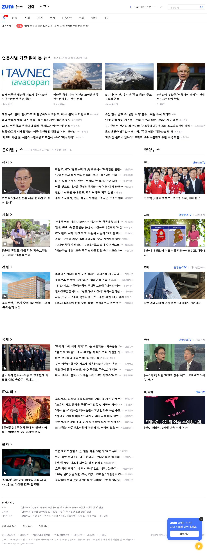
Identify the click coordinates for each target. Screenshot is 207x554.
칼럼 (94, 18)
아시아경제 (7, 104)
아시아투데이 (111, 104)
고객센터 (91, 534)
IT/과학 (67, 18)
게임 (106, 18)
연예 (31, 6)
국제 (52, 18)
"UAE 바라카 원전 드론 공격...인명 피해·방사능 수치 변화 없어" (56, 26)
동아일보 (161, 104)
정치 (15, 18)
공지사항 (78, 534)
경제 (40, 18)
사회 (27, 18)
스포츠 (44, 6)
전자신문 (200, 392)
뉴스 (19, 6)
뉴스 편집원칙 (8, 534)
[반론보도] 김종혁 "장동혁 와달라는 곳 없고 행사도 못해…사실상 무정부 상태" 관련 (62, 507)
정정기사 (7, 503)
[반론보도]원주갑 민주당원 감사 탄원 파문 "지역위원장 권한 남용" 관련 (56, 511)
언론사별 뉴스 (9, 526)
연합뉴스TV (199, 162)
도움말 (103, 534)
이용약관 (24, 534)
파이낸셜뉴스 (59, 104)
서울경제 (200, 215)
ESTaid (7, 543)
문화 (81, 18)
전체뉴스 (27, 526)
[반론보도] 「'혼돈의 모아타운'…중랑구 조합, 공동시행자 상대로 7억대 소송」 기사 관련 (64, 515)
